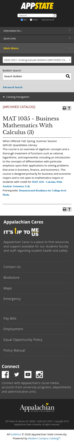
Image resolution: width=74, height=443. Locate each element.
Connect (10, 366)
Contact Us (12, 267)
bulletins (15, 434)
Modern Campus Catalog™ (44, 438)
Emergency (12, 299)
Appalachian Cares (23, 222)
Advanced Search (12, 87)
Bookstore (12, 277)
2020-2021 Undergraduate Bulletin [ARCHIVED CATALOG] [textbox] (37, 60)
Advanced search (48, 20)
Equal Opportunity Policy (23, 339)
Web (24, 20)
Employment (13, 329)
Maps (8, 288)
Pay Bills (10, 318)
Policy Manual (14, 350)
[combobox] (37, 60)
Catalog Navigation (17, 97)
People (34, 20)
